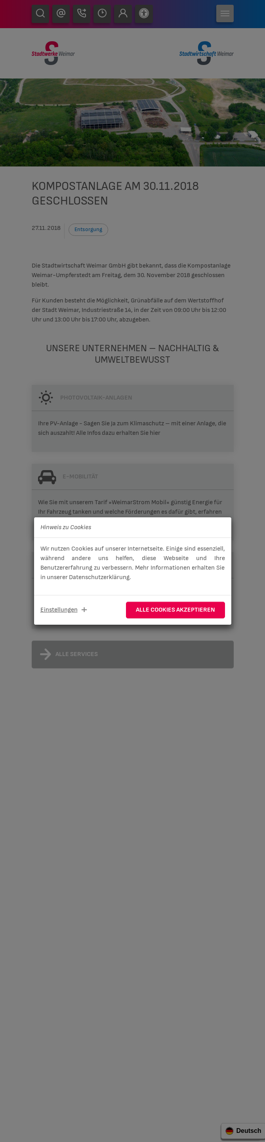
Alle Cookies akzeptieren (175, 610)
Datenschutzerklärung (99, 577)
